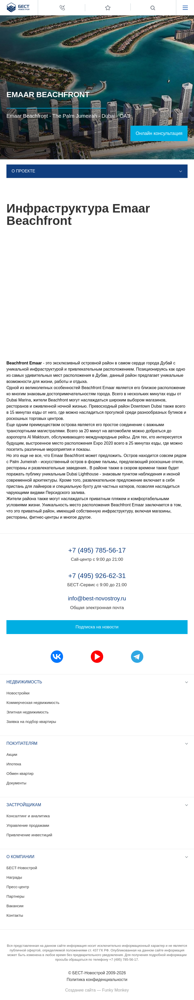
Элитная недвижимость (27, 712)
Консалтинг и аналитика (28, 816)
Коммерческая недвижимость (32, 702)
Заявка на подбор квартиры (31, 721)
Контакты (14, 915)
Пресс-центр (17, 887)
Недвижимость (24, 682)
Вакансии (14, 906)
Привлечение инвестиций (29, 835)
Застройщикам (23, 805)
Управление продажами (27, 825)
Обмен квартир (19, 773)
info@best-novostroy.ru (97, 598)
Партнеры (15, 896)
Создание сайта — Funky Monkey (97, 990)
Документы (16, 783)
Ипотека (13, 764)
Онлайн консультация (159, 133)
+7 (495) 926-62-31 (97, 576)
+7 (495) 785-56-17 (97, 550)
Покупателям (21, 743)
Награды (14, 877)
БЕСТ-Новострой (21, 868)
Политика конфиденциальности (97, 979)
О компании (20, 857)
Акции (11, 754)
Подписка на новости (97, 627)
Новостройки (18, 693)
